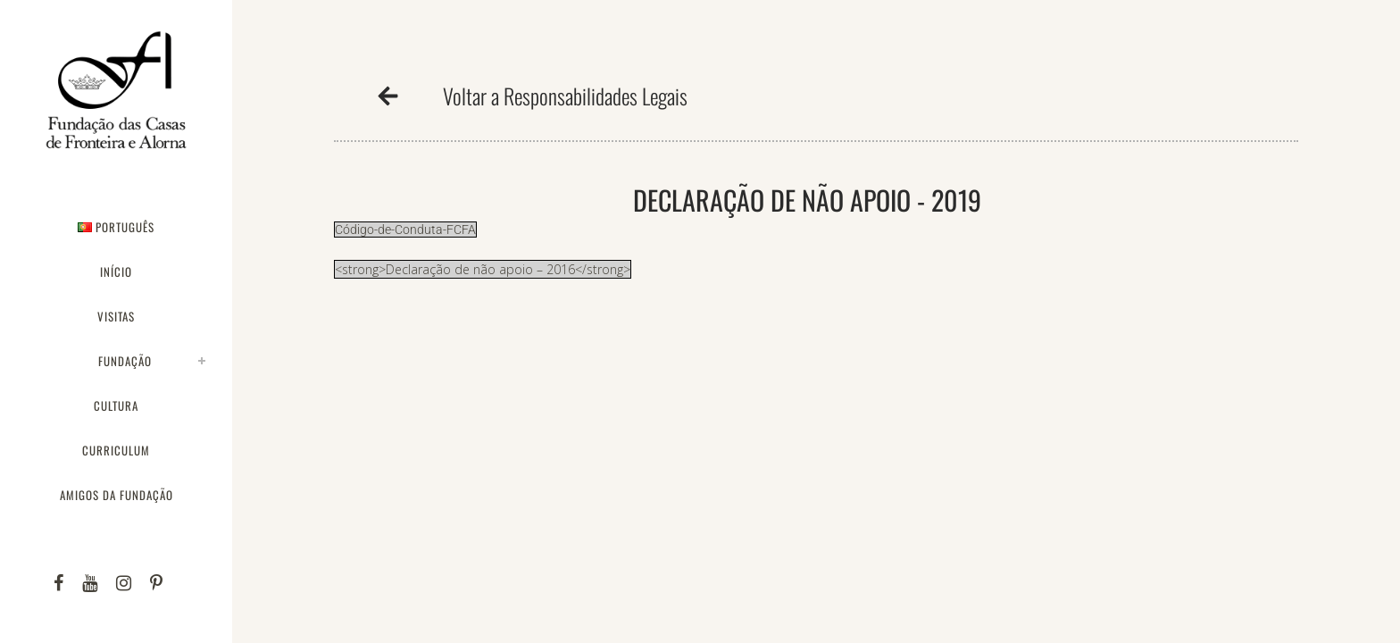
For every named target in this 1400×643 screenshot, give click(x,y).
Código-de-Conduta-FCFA (405, 229)
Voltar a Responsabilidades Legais (565, 95)
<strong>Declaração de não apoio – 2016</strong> (482, 269)
